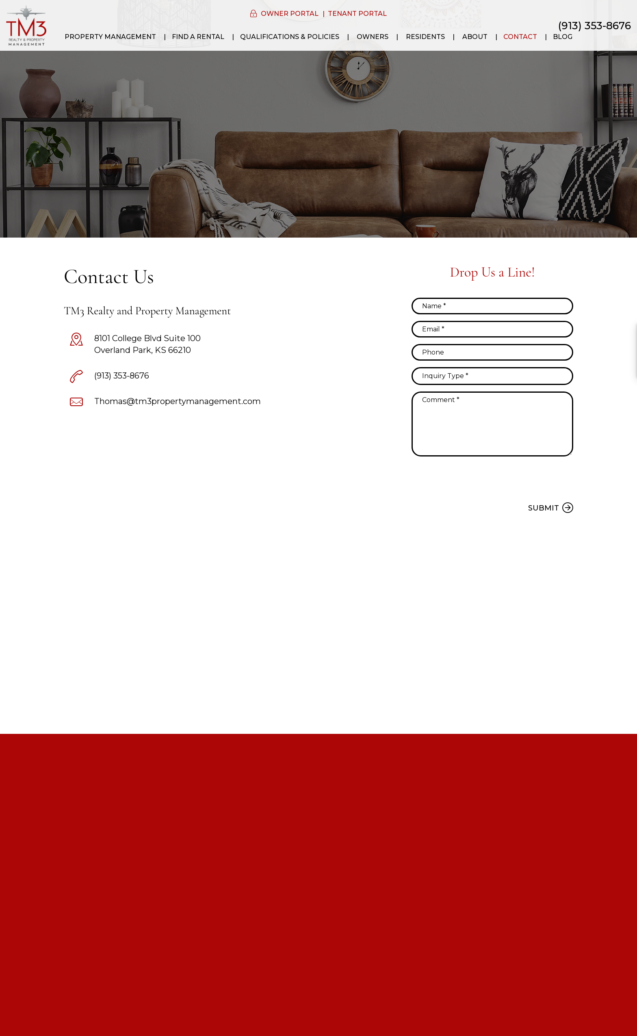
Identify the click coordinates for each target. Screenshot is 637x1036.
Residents (425, 37)
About (475, 37)
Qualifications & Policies (289, 37)
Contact (520, 37)
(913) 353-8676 (594, 25)
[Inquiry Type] (492, 376)
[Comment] (492, 423)
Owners (372, 37)
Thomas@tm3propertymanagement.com (177, 401)
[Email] (492, 329)
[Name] (492, 306)
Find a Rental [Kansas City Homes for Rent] (198, 37)
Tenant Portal (357, 13)
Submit (543, 508)
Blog (562, 37)
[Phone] (492, 352)
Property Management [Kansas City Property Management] (110, 37)
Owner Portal (289, 13)
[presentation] (473, 478)
